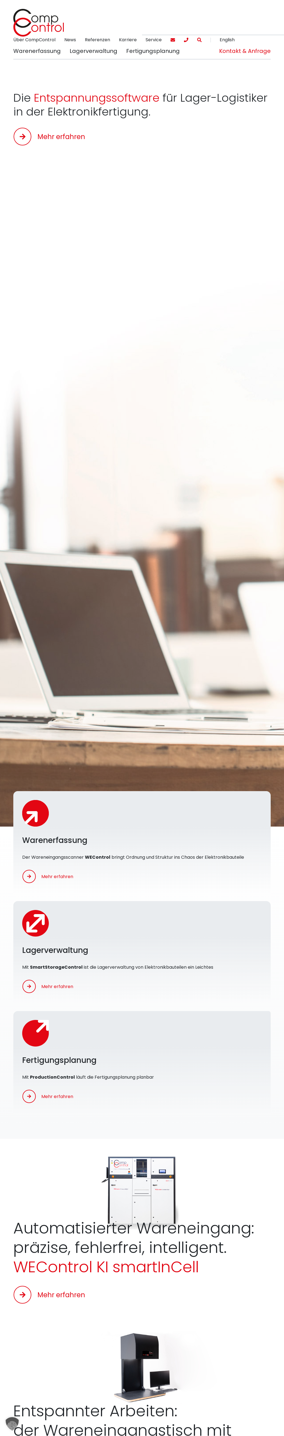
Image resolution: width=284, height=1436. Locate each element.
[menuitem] (34, 40)
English (227, 40)
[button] (37, 51)
